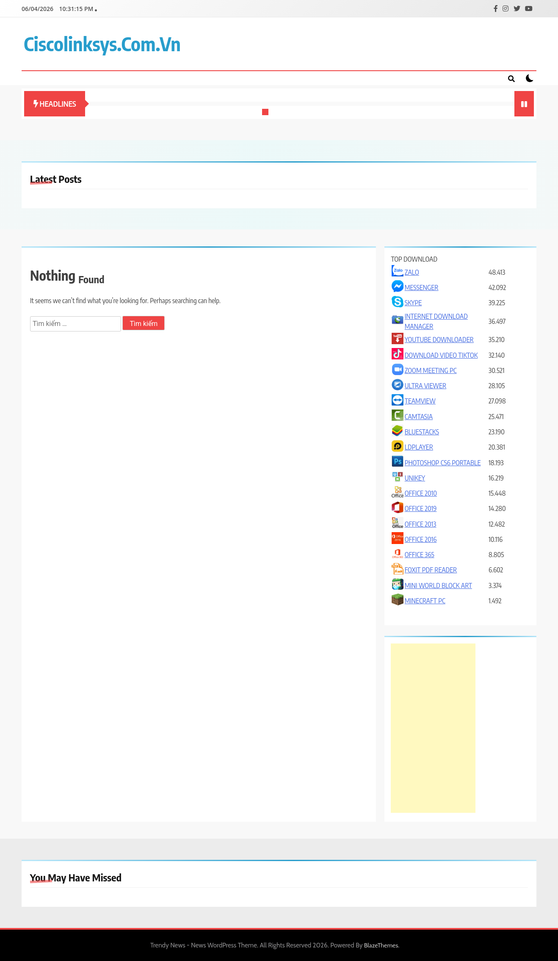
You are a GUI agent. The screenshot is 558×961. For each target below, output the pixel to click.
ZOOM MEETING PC (431, 370)
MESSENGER (422, 287)
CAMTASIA (419, 416)
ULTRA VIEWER (426, 385)
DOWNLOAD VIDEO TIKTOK (441, 355)
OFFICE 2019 (421, 508)
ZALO (412, 272)
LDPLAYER (419, 447)
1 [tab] (266, 113)
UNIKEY (415, 478)
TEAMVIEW (420, 401)
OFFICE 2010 (421, 493)
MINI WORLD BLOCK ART (438, 585)
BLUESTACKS (422, 432)
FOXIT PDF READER (431, 570)
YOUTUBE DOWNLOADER (439, 339)
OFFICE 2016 (421, 539)
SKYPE (413, 302)
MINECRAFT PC (425, 600)
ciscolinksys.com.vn (102, 43)
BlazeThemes (381, 945)
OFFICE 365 (419, 554)
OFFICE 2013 (420, 524)
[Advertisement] (433, 728)
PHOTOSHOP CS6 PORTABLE (443, 462)
